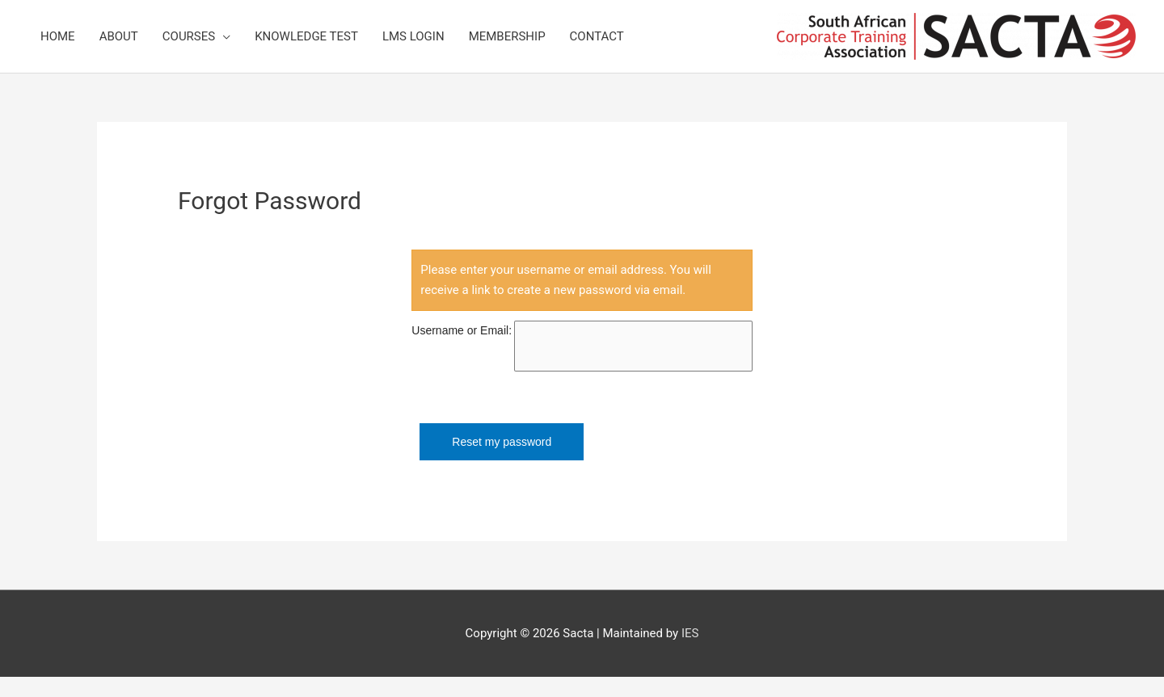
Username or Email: (461, 330)
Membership (507, 36)
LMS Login (413, 36)
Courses (188, 36)
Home (57, 36)
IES (690, 633)
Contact (597, 36)
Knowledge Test (306, 36)
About (118, 36)
